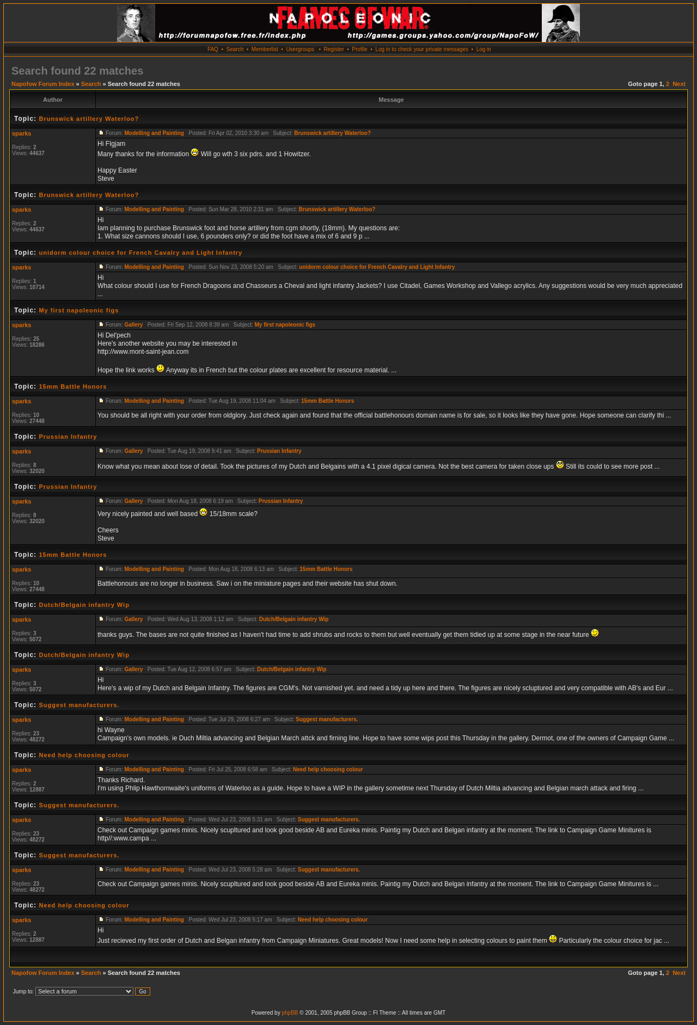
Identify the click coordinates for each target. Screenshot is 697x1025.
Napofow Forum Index (43, 84)
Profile (359, 49)
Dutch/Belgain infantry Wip (84, 605)
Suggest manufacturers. (79, 705)
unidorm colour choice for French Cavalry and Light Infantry (140, 252)
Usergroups (300, 49)
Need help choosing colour (84, 755)
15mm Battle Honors (73, 386)
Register (333, 49)
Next (679, 84)
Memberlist (265, 49)
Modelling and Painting (154, 133)
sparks (21, 133)
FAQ (212, 49)
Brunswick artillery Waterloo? (89, 118)
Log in (483, 49)
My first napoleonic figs (79, 310)
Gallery (133, 325)
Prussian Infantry (68, 436)
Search (235, 49)
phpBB (290, 1013)
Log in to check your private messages (421, 49)
